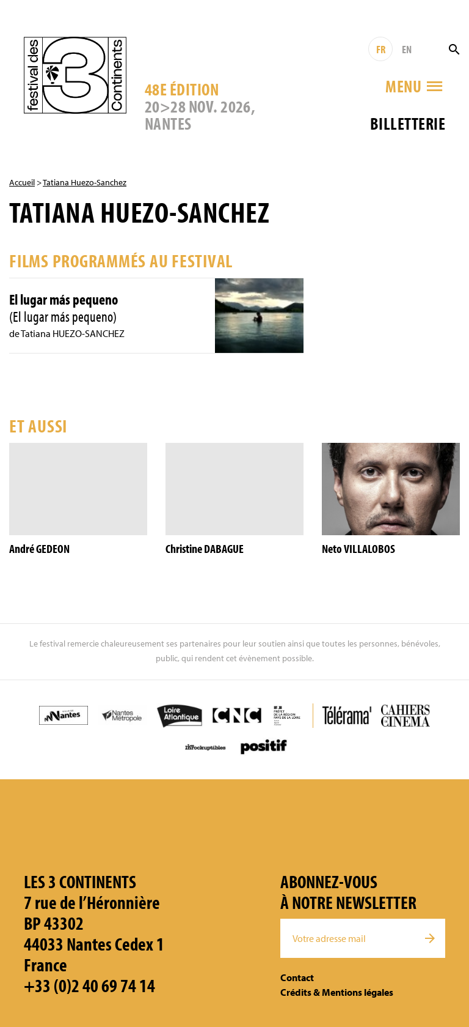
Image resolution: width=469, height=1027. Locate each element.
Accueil (22, 182)
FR (380, 49)
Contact (297, 977)
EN (407, 49)
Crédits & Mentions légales (336, 992)
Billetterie (407, 123)
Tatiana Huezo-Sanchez (84, 182)
